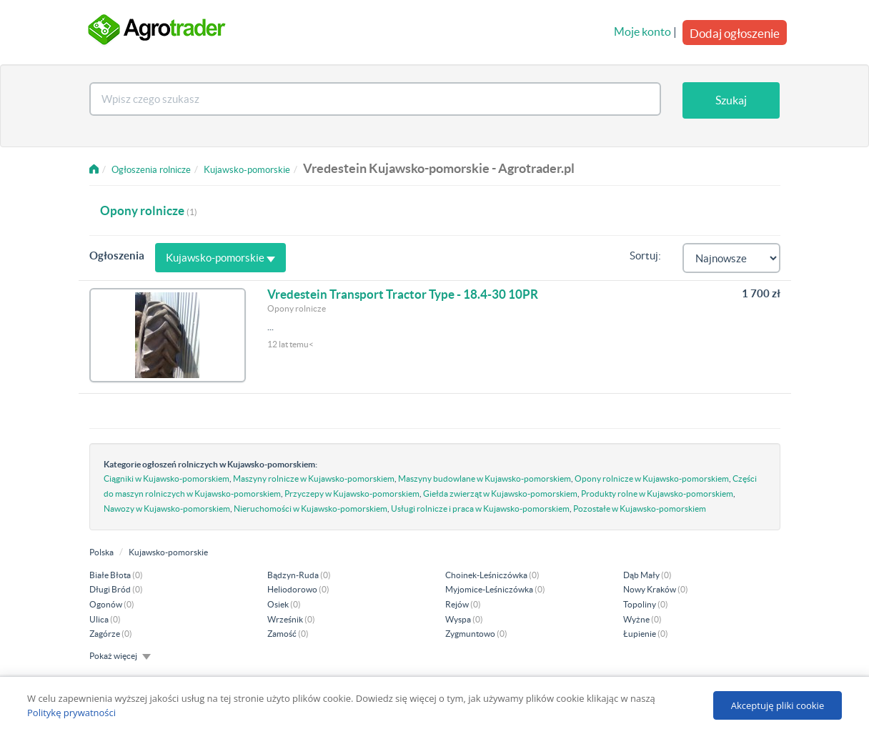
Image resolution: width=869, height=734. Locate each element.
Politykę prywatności (71, 712)
